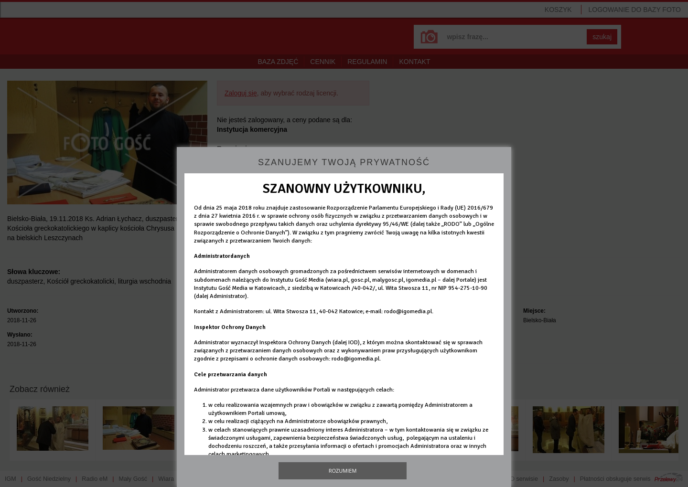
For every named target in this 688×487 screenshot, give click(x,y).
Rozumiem (343, 470)
